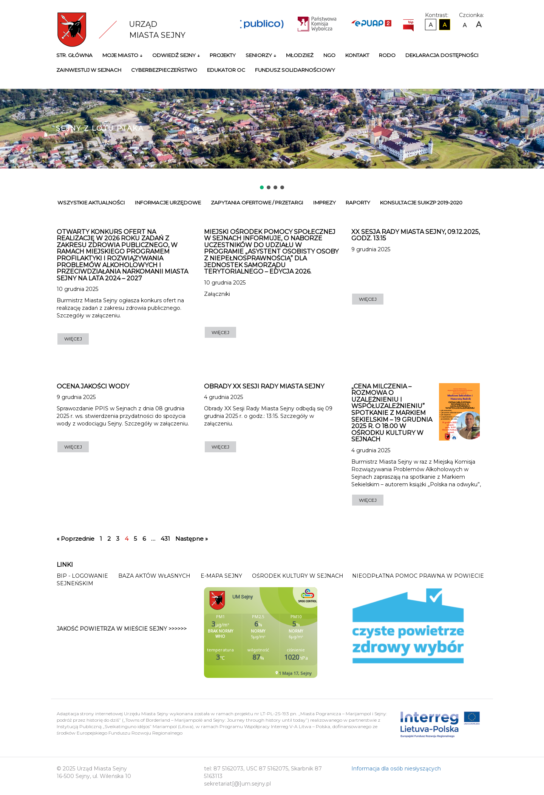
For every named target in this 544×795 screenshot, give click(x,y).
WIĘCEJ (73, 339)
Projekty (223, 55)
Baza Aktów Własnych (154, 575)
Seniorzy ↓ (261, 55)
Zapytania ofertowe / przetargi (257, 203)
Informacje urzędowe (168, 203)
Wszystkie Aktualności (91, 203)
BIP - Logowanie (82, 575)
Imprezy (324, 203)
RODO (387, 55)
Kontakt (357, 55)
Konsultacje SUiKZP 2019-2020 (421, 203)
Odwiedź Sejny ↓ (176, 55)
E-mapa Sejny (221, 575)
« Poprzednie (75, 538)
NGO (329, 55)
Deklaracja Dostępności (442, 55)
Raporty (358, 203)
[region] (272, 129)
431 (165, 538)
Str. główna (74, 55)
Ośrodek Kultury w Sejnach (297, 575)
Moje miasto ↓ (122, 55)
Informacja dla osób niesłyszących (396, 768)
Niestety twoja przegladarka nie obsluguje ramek (279, 632)
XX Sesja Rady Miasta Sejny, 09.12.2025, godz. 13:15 (415, 235)
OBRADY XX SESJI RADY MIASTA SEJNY (264, 386)
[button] (262, 187)
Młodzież (300, 55)
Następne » (191, 538)
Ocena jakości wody (93, 386)
